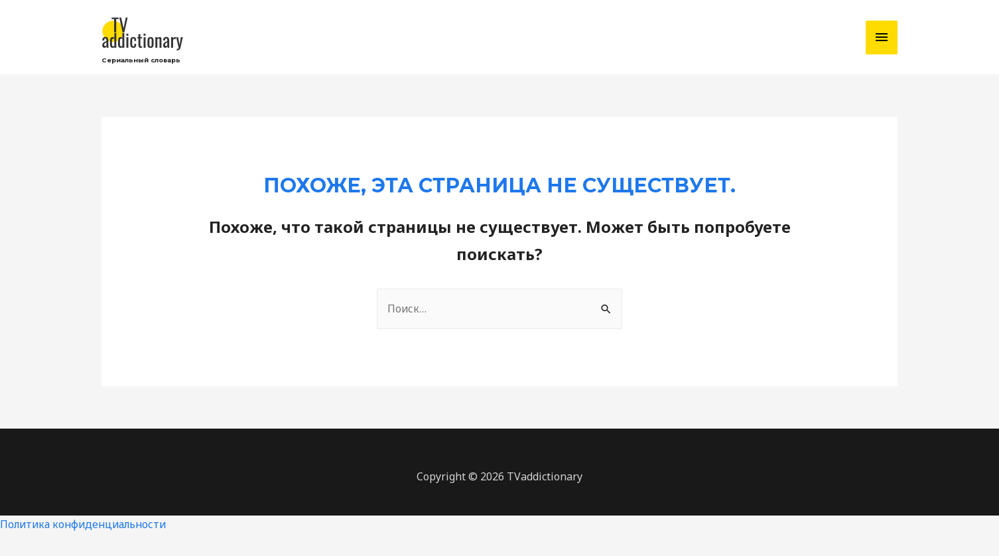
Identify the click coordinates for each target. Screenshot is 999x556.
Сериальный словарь (143, 63)
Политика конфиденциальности (86, 528)
